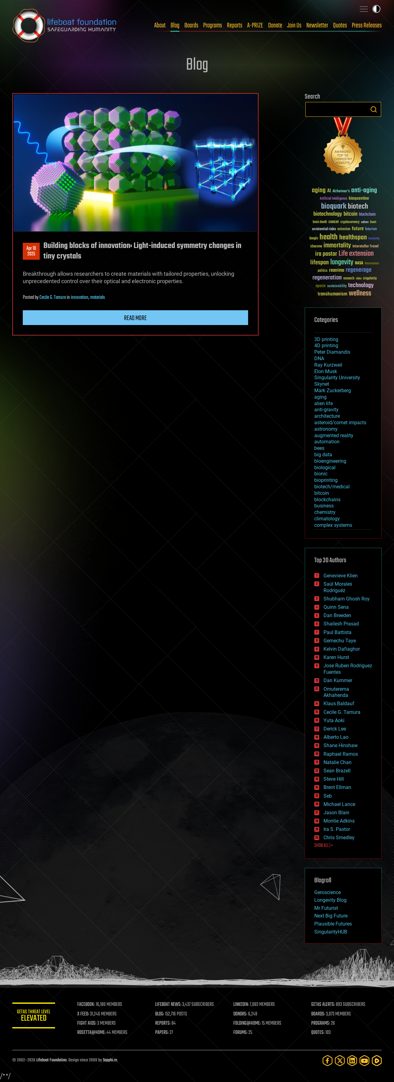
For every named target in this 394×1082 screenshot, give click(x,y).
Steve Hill (334, 779)
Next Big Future (331, 916)
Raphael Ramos (341, 754)
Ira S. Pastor (337, 829)
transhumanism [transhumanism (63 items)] (332, 294)
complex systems (333, 525)
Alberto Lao (336, 737)
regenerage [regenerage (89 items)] (359, 270)
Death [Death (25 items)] (373, 222)
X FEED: (83, 1014)
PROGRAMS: (321, 1023)
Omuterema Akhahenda (336, 692)
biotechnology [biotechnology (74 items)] (327, 214)
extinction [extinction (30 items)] (343, 229)
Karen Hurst (336, 657)
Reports (234, 25)
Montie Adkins (339, 821)
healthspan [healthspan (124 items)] (353, 238)
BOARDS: (318, 1014)
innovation (79, 298)
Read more (135, 318)
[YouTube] (364, 1060)
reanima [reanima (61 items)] (336, 270)
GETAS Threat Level (33, 1016)
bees (319, 448)
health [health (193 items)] (329, 237)
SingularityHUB (330, 932)
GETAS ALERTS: (323, 1005)
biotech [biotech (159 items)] (358, 206)
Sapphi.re (110, 1060)
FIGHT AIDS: (87, 1023)
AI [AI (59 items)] (329, 191)
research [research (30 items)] (348, 279)
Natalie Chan (338, 762)
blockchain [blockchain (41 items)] (367, 214)
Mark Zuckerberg (332, 390)
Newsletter (317, 25)
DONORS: (240, 1014)
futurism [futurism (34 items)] (371, 229)
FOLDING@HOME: (247, 1023)
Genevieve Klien (341, 576)
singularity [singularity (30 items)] (370, 279)
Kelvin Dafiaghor (342, 649)
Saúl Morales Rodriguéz (338, 587)
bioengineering (330, 461)
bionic (321, 474)
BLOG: (159, 1014)
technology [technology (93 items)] (361, 285)
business (324, 506)
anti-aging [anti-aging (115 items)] (364, 190)
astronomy (326, 429)
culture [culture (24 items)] (364, 222)
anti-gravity (326, 410)
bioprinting (326, 480)
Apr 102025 (31, 251)
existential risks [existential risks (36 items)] (324, 229)
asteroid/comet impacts (340, 422)
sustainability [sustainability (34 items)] (337, 286)
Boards (191, 25)
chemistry (325, 512)
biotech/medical (332, 487)
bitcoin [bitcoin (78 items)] (350, 214)
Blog (175, 25)
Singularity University (337, 377)
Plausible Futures (333, 924)
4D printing (326, 345)
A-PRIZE (255, 25)
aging (320, 397)
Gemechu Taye (340, 641)
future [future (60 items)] (358, 229)
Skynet (321, 384)
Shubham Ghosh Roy (347, 599)
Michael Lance (339, 804)
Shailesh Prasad (341, 624)
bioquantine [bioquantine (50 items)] (359, 198)
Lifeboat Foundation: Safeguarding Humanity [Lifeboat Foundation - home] (64, 26)
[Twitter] (340, 1060)
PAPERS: (162, 1033)
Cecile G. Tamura (52, 298)
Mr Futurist (326, 908)
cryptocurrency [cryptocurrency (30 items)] (350, 222)
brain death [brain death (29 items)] (320, 222)
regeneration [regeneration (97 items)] (327, 277)
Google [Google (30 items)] (313, 239)
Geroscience (327, 892)
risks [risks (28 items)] (358, 278)
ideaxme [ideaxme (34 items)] (316, 247)
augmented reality (333, 435)
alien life (323, 403)
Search (373, 109)
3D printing (326, 339)
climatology (327, 519)
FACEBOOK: (86, 1005)
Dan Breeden (337, 615)
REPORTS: (163, 1023)
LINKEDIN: (241, 1005)
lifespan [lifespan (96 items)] (319, 262)
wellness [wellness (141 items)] (360, 294)
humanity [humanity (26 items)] (374, 239)
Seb (328, 796)
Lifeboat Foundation (51, 1060)
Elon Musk (325, 371)
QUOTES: (318, 1033)
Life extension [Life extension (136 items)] (356, 254)
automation (327, 442)
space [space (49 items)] (321, 285)
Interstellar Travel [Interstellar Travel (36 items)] (365, 246)
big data (323, 455)
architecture (327, 416)
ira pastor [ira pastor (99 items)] (326, 254)
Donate (275, 25)
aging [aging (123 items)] (319, 190)
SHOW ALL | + (323, 846)
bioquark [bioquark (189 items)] (333, 206)
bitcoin (321, 493)
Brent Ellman (337, 787)
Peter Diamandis (332, 352)
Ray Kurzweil (328, 365)
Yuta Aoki (334, 720)
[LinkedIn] (352, 1060)
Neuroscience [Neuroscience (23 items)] (372, 264)
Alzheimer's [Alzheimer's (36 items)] (341, 191)
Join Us (294, 25)
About (160, 25)
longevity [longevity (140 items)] (341, 262)
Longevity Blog (330, 900)
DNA (319, 358)
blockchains (327, 499)
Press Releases (367, 25)
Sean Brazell (337, 771)
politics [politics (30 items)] (323, 271)
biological (325, 467)
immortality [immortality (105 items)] (337, 245)
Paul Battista (338, 632)
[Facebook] (327, 1060)
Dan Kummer (338, 680)
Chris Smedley (339, 837)
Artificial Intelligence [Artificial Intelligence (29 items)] (333, 199)
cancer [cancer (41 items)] (333, 222)
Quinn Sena (336, 607)
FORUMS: (241, 1033)
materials (97, 298)
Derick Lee (335, 729)
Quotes (340, 25)
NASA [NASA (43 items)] (359, 263)
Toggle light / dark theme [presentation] (376, 9)
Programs (212, 25)
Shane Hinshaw (341, 745)
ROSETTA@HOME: (92, 1033)
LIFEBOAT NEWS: (168, 1005)
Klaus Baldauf (339, 703)
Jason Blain (336, 813)
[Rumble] (377, 1060)
